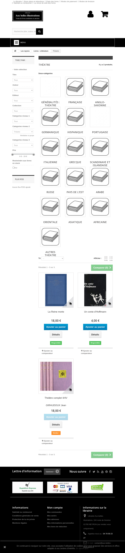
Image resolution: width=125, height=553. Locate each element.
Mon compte (55, 507)
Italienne (50, 162)
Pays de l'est (75, 192)
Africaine (100, 222)
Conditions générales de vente (25, 516)
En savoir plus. (82, 548)
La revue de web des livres (45, 3)
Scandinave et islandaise (100, 163)
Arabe (100, 192)
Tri (40, 258)
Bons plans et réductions (34, 1)
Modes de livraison (86, 1)
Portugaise (100, 132)
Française (75, 102)
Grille (106, 258)
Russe (50, 192)
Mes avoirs (52, 516)
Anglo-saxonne (100, 104)
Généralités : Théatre (50, 104)
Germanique (50, 132)
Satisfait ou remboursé (23, 3)
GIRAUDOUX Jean (56, 405)
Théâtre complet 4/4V (56, 398)
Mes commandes (54, 512)
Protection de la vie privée (23, 519)
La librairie (17, 1)
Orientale (50, 222)
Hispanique (75, 132)
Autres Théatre (50, 253)
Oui (15, 168)
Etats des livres (52, 1)
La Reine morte (56, 311)
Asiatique (75, 222)
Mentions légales (19, 523)
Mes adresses (53, 519)
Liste (111, 258)
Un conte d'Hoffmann (95, 311)
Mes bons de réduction (57, 527)
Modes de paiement (69, 1)
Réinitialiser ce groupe (27, 135)
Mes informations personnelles (60, 523)
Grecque (75, 162)
